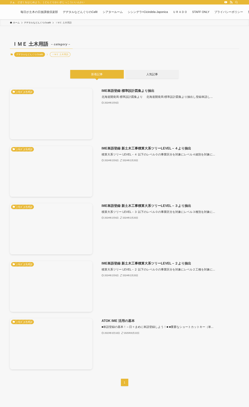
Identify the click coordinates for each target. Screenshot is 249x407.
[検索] (236, 2)
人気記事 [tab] (152, 74)
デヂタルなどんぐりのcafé (29, 54)
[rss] (231, 2)
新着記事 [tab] (97, 74)
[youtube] (225, 2)
